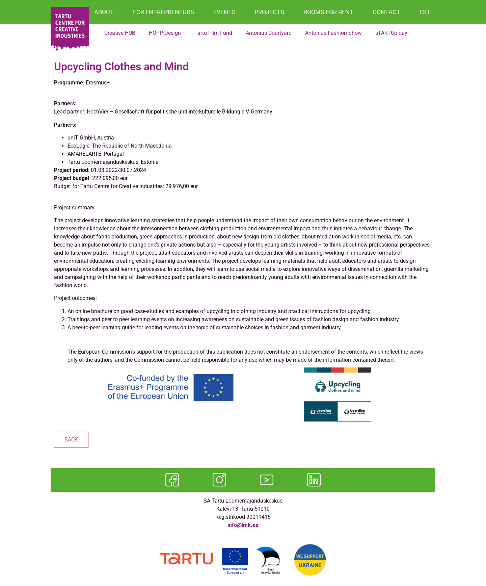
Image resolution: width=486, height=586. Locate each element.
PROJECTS (269, 12)
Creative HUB (119, 33)
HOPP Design (165, 33)
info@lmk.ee (243, 525)
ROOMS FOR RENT (328, 12)
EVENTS (224, 12)
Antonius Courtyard (269, 33)
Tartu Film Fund (213, 33)
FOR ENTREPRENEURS (163, 12)
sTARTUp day (391, 33)
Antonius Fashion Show (333, 33)
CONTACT (386, 12)
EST (425, 12)
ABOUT (104, 12)
